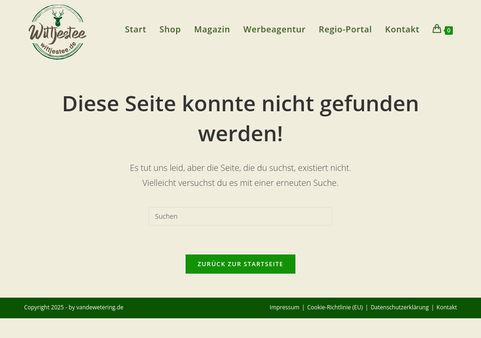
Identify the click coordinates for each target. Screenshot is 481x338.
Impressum (284, 307)
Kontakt (446, 307)
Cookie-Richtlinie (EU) (335, 307)
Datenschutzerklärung (400, 307)
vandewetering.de (100, 307)
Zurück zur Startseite (241, 264)
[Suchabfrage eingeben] (240, 216)
